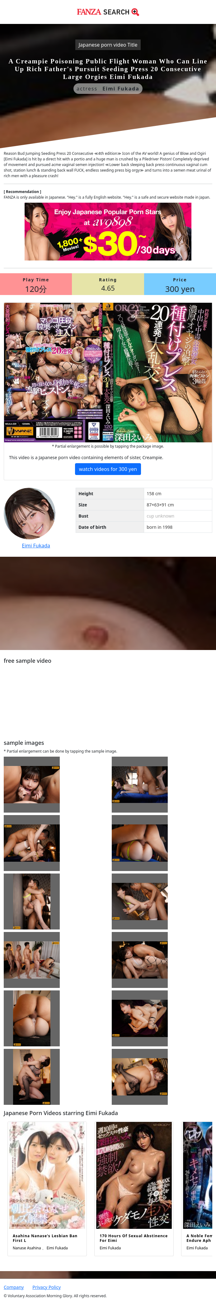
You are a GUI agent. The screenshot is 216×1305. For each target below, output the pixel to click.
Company (14, 1287)
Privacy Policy (46, 1287)
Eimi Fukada (36, 545)
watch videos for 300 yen (108, 469)
